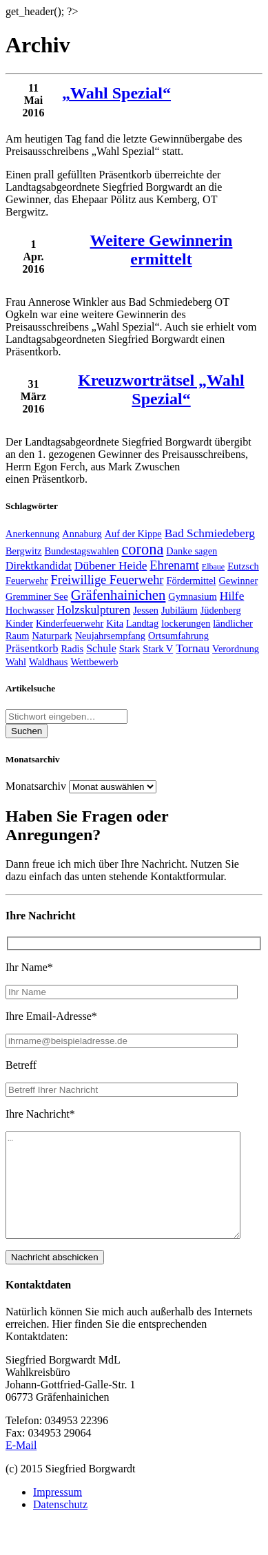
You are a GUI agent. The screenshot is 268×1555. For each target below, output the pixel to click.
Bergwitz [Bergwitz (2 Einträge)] (24, 550)
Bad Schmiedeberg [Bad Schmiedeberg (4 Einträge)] (210, 533)
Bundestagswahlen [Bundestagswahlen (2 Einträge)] (82, 550)
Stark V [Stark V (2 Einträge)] (158, 648)
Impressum (57, 1513)
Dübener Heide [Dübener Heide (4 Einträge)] (110, 565)
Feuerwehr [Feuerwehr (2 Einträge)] (27, 580)
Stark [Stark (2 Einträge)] (129, 648)
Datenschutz (60, 1525)
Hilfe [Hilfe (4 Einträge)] (232, 596)
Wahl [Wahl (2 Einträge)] (16, 661)
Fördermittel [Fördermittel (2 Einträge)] (191, 580)
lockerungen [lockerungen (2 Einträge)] (185, 623)
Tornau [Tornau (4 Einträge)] (192, 648)
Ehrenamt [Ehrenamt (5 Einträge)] (174, 565)
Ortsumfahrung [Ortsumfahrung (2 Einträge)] (178, 635)
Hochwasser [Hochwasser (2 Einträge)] (30, 610)
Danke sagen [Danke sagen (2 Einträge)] (191, 550)
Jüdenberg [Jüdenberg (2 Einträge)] (220, 610)
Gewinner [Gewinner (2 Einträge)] (238, 580)
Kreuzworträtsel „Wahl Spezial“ (161, 389)
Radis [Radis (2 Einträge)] (72, 648)
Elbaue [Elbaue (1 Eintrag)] (213, 567)
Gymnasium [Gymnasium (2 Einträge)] (192, 596)
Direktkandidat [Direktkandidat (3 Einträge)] (39, 566)
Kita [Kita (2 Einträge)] (114, 623)
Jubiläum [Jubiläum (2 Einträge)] (179, 610)
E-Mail (21, 1466)
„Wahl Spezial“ (116, 93)
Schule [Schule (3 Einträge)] (101, 648)
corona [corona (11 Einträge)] (142, 549)
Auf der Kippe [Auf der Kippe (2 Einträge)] (133, 533)
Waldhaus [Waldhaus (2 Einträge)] (48, 661)
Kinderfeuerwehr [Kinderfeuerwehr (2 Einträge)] (69, 623)
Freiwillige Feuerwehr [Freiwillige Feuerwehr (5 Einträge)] (107, 580)
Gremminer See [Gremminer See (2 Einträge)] (37, 596)
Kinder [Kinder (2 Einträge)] (19, 623)
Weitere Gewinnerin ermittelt (161, 249)
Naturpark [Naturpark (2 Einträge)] (52, 635)
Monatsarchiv (36, 786)
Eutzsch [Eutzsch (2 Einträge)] (243, 566)
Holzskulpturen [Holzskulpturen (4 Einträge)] (93, 609)
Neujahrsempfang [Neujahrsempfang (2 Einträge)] (110, 635)
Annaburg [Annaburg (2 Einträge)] (81, 533)
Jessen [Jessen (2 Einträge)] (145, 610)
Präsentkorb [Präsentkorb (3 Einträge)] (32, 648)
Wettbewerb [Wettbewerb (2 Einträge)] (94, 661)
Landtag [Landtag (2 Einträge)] (142, 623)
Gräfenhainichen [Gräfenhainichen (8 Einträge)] (118, 595)
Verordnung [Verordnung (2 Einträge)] (235, 648)
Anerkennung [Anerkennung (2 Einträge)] (32, 533)
